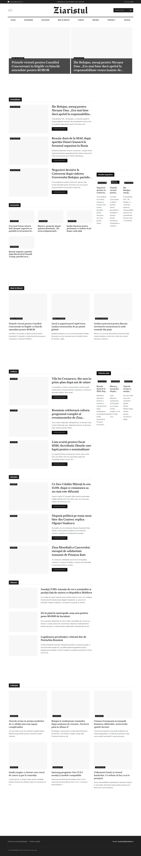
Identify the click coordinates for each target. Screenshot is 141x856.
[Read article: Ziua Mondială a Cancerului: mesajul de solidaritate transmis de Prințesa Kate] (28, 560)
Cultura (81, 20)
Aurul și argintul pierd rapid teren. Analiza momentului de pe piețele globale (68, 326)
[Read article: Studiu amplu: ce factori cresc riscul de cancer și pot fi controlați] (28, 755)
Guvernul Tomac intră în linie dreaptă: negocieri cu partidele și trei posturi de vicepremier (20, 228)
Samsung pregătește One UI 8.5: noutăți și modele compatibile (67, 774)
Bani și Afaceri (64, 20)
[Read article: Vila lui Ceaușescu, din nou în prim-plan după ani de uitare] (28, 391)
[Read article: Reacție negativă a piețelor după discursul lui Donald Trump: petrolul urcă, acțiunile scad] (21, 242)
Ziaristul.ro (16, 850)
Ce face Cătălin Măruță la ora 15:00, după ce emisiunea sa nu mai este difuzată (71, 488)
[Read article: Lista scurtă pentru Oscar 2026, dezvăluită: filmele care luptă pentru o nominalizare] (28, 454)
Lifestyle (110, 20)
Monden (95, 20)
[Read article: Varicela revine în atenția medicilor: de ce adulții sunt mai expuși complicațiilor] (28, 704)
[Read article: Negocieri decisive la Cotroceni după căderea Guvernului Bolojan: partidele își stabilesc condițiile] (28, 182)
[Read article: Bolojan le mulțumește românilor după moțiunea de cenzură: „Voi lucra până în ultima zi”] (70, 704)
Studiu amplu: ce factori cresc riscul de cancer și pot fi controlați (27, 774)
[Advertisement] (70, 85)
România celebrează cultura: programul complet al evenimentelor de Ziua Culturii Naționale (71, 414)
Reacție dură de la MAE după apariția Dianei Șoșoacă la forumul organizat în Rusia (71, 142)
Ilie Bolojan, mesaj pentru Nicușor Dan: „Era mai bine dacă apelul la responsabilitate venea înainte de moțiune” (72, 110)
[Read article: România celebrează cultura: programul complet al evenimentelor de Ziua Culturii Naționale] (28, 422)
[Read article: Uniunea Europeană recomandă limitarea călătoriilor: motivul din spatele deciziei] (113, 704)
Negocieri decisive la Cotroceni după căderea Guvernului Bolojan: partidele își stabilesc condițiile (72, 173)
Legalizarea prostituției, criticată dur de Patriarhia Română (63, 638)
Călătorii (99, 716)
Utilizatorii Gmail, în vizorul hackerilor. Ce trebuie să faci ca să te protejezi (112, 775)
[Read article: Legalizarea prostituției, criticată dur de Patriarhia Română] (23, 645)
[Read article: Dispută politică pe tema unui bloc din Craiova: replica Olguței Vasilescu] (28, 528)
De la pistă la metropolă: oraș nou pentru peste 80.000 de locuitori (64, 615)
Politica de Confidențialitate (17, 841)
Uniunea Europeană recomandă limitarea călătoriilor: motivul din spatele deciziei (110, 724)
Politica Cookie (35, 841)
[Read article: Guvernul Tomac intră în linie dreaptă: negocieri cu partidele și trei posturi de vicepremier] (21, 216)
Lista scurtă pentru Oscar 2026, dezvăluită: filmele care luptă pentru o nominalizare (71, 445)
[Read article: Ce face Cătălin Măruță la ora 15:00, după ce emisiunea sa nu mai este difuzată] (28, 496)
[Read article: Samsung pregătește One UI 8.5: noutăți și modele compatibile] (70, 755)
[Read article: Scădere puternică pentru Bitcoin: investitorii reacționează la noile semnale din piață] (113, 307)
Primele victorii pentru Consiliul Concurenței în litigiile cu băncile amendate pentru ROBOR (115, 190)
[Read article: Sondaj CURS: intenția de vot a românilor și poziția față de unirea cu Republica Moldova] (23, 598)
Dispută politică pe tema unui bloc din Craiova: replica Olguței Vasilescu (71, 519)
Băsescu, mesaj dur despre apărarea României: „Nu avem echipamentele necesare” (49, 228)
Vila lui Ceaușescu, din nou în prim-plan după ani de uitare (71, 380)
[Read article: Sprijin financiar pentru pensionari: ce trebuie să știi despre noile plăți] (79, 216)
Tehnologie (57, 767)
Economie (45, 20)
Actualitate (28, 20)
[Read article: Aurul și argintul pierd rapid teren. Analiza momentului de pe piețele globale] (70, 307)
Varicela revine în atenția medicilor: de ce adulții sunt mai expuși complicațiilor (128, 388)
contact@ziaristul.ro (15, 2)
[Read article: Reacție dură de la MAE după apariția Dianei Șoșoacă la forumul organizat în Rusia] (28, 151)
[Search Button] (131, 10)
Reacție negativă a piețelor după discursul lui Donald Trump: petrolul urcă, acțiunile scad (20, 254)
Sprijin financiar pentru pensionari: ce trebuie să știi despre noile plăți (79, 228)
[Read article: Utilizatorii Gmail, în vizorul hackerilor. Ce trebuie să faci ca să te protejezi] (113, 755)
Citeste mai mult (60, 128)
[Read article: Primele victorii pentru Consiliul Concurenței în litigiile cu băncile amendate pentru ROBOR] (28, 307)
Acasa (13, 20)
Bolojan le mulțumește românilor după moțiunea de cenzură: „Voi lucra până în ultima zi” (70, 724)
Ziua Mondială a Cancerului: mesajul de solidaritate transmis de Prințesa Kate (71, 551)
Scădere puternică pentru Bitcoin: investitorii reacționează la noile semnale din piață (111, 326)
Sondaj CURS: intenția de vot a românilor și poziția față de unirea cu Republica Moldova (66, 591)
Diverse (127, 20)
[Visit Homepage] (70, 10)
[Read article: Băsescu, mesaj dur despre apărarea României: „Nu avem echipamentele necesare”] (50, 216)
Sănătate (128, 381)
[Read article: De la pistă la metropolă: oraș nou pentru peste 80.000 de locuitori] (23, 622)
